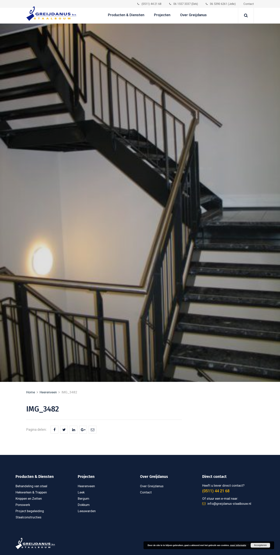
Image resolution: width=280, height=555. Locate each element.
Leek (81, 492)
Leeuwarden (87, 511)
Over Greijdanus (193, 15)
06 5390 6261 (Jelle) (221, 4)
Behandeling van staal (31, 486)
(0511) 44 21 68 (149, 4)
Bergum (83, 498)
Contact (248, 4)
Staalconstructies (28, 517)
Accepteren (260, 545)
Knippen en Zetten (29, 498)
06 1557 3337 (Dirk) (183, 4)
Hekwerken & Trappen (31, 492)
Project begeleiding (30, 511)
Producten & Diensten (126, 15)
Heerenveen (48, 392)
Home (30, 392)
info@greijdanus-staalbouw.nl (226, 504)
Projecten (162, 15)
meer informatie (238, 545)
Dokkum (84, 505)
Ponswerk (23, 505)
